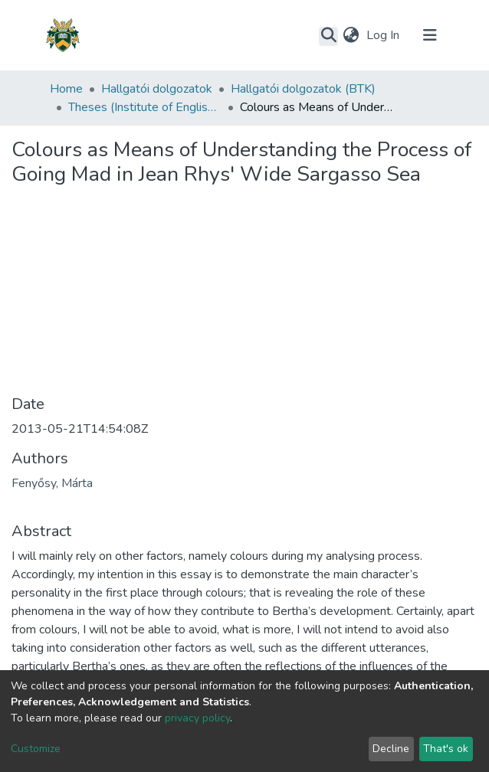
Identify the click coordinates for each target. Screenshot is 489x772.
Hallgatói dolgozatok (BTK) (303, 88)
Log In (384, 35)
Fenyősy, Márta (52, 483)
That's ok (445, 748)
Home (66, 88)
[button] (350, 35)
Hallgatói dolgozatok (156, 88)
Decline (390, 748)
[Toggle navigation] (430, 35)
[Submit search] (328, 36)
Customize (36, 748)
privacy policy (197, 718)
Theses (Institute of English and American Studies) (145, 107)
